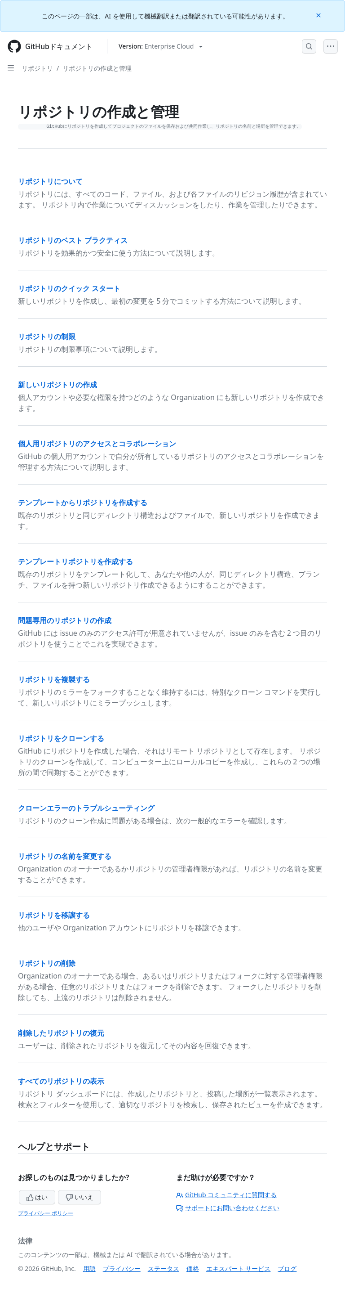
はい (37, 1197)
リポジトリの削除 (46, 963)
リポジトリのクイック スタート (69, 288)
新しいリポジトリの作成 (57, 385)
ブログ (287, 1268)
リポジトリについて (50, 181)
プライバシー (122, 1268)
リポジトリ (37, 68)
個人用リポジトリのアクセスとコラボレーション (97, 444)
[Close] (319, 14)
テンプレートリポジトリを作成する (75, 561)
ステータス (163, 1268)
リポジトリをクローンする (61, 738)
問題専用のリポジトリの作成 (64, 620)
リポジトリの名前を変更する (64, 856)
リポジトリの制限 (46, 336)
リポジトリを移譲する (54, 915)
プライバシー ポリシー (45, 1213)
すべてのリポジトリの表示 (61, 1081)
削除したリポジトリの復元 (61, 1033)
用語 (89, 1268)
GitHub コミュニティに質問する (226, 1194)
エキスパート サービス (238, 1268)
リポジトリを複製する (54, 679)
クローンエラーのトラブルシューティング (86, 808)
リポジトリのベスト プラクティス (73, 240)
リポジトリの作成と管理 (97, 68)
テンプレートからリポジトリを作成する (82, 502)
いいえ (79, 1197)
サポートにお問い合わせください (227, 1207)
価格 (192, 1268)
